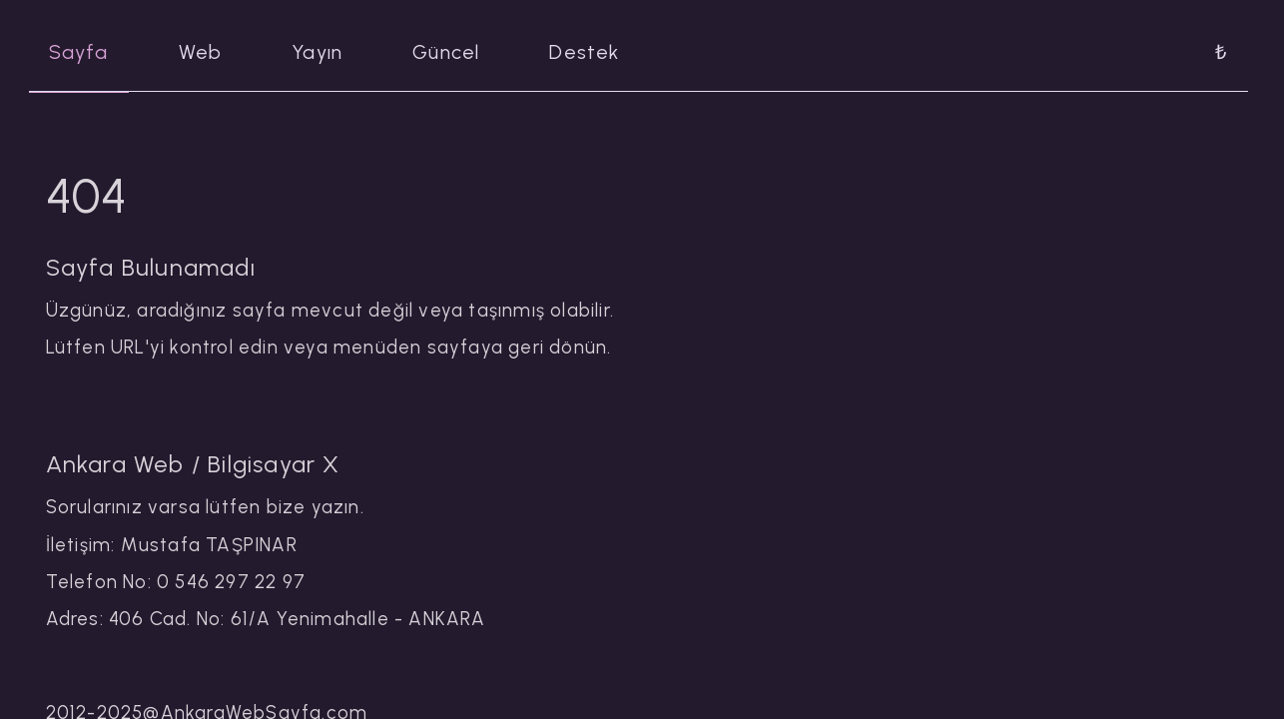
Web (201, 52)
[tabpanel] (642, 393)
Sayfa (79, 52)
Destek (584, 52)
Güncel (445, 52)
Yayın (317, 52)
